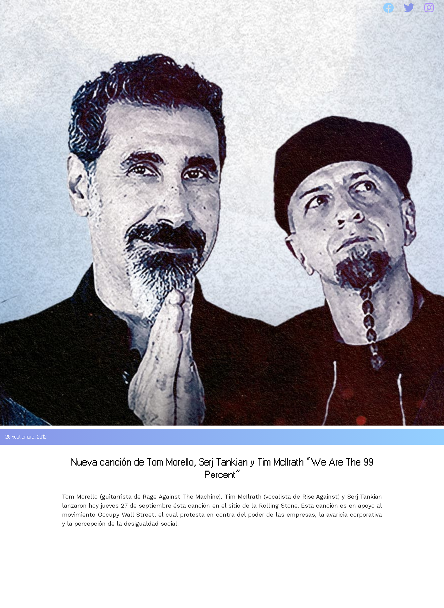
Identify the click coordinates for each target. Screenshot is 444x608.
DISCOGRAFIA (156, 8)
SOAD (81, 8)
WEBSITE (303, 8)
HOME (24, 8)
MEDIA (235, 8)
